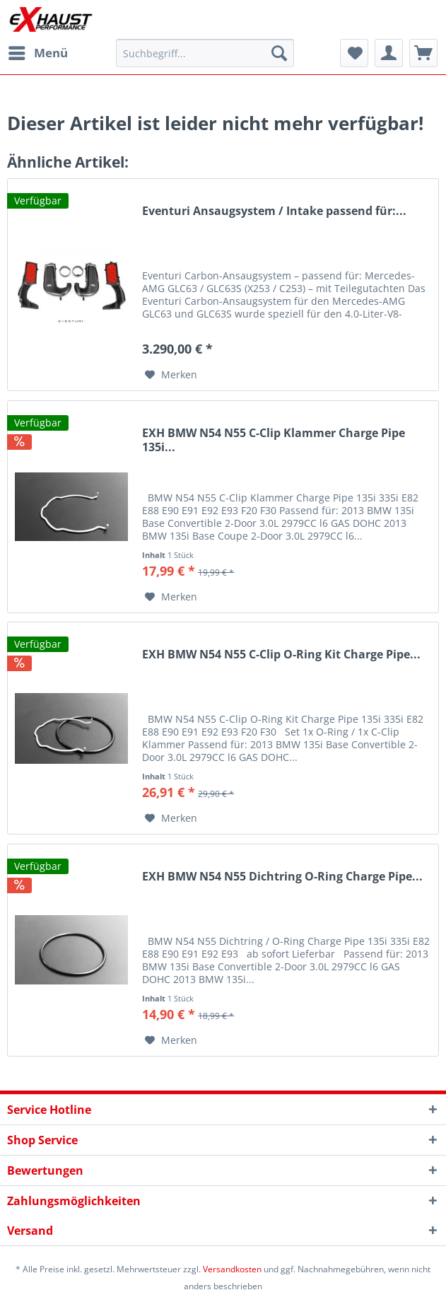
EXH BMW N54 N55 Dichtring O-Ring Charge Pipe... (282, 876)
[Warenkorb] (423, 53)
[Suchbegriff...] (205, 53)
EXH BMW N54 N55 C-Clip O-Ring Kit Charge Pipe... (281, 654)
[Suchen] (279, 53)
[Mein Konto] (389, 53)
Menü (38, 51)
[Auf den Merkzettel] (171, 374)
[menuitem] (37, 53)
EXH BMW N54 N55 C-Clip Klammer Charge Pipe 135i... (273, 440)
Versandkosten (232, 1269)
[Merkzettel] (354, 53)
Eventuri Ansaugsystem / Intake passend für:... (274, 211)
